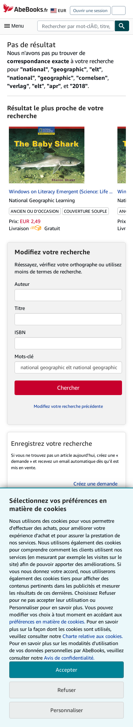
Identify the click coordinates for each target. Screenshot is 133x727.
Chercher (68, 387)
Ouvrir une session (90, 10)
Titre (20, 308)
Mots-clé (24, 356)
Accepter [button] (66, 669)
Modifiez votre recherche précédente (68, 406)
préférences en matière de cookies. (47, 621)
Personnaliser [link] (66, 710)
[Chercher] (122, 26)
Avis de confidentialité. (69, 658)
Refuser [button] (66, 690)
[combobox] (76, 26)
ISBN (20, 332)
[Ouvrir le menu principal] (15, 26)
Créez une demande (95, 484)
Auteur (22, 284)
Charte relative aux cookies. (92, 636)
